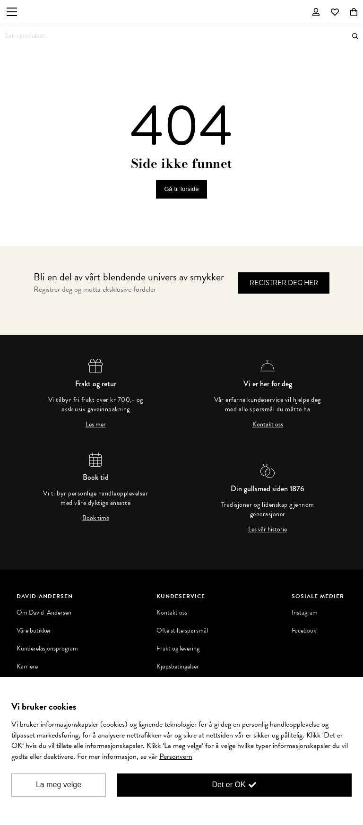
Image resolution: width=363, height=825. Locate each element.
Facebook (304, 630)
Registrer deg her (284, 283)
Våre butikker (34, 630)
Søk (355, 36)
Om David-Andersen (44, 612)
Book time (95, 518)
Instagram (305, 612)
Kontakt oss (267, 424)
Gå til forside (181, 188)
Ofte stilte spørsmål (182, 630)
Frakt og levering (177, 648)
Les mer (96, 424)
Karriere (27, 666)
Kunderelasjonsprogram (47, 648)
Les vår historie (267, 529)
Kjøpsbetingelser (177, 666)
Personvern (175, 756)
